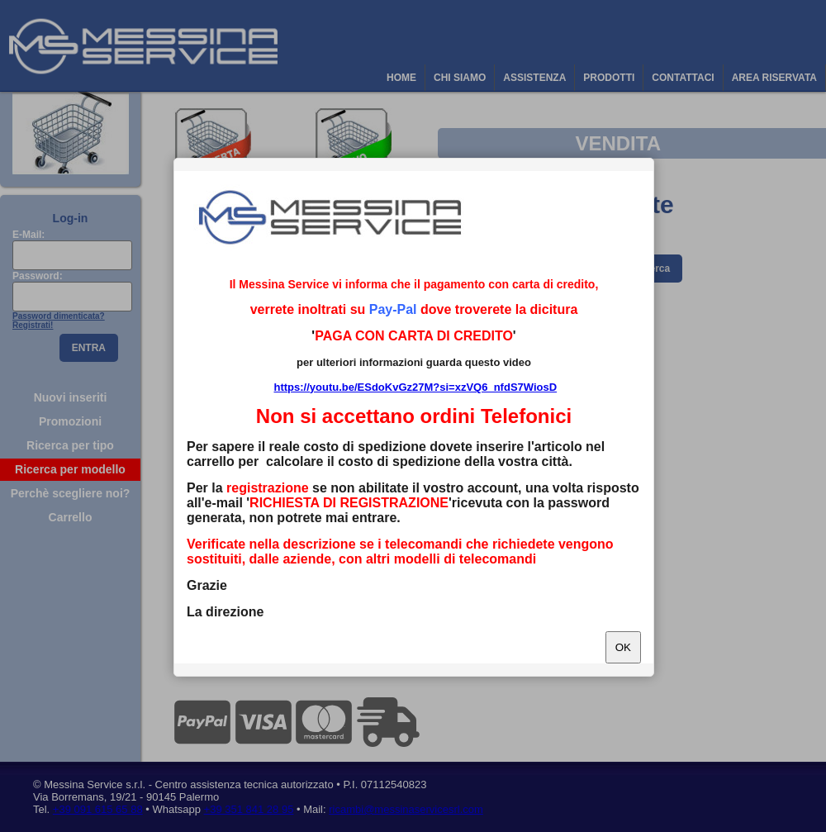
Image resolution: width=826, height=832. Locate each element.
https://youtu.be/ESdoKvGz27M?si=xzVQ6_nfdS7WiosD (415, 387)
